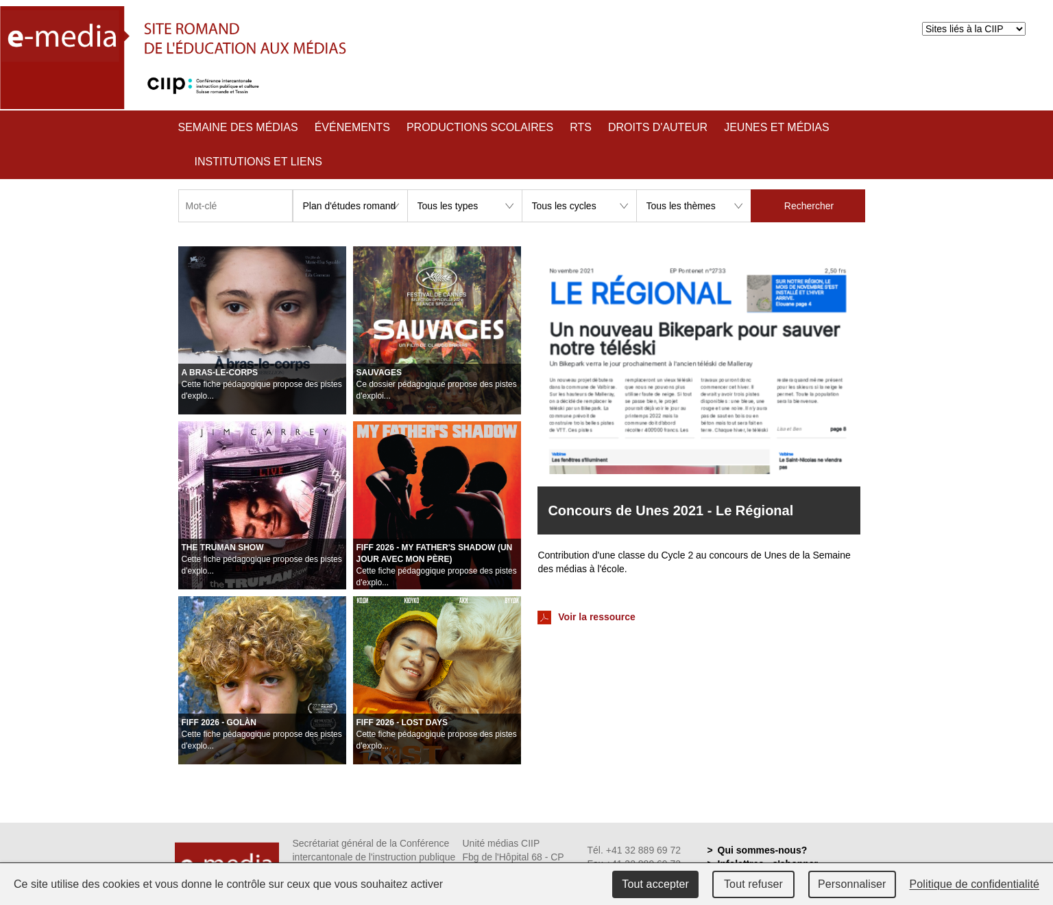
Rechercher (809, 205)
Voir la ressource (586, 617)
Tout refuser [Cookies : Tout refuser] (753, 884)
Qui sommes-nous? (763, 850)
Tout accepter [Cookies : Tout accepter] (655, 884)
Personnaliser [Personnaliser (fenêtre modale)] (852, 884)
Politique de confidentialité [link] (975, 884)
